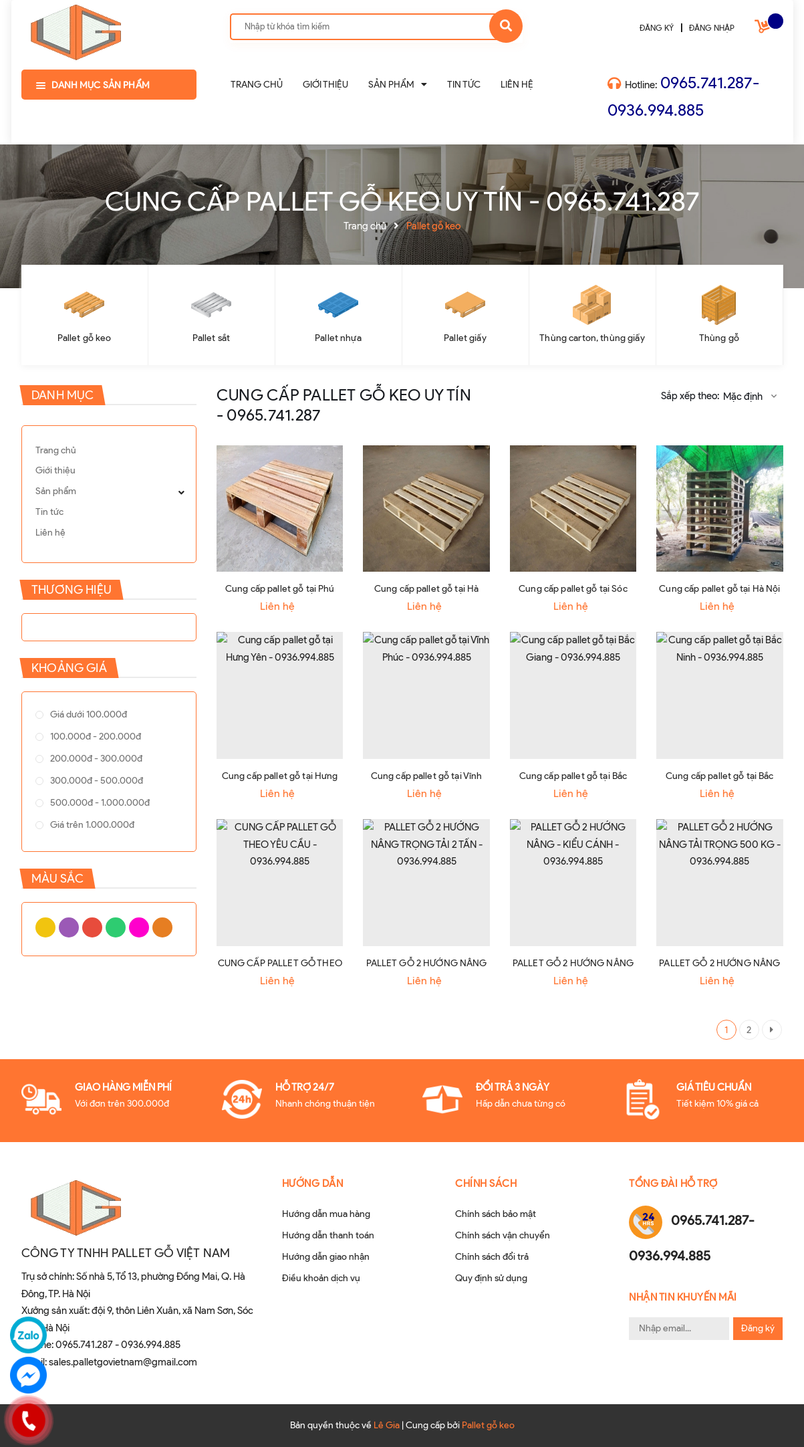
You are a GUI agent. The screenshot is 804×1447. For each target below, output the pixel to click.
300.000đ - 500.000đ (85, 810)
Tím (55, 954)
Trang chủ (55, 450)
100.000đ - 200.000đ (84, 750)
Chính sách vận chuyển (502, 1235)
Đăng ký (758, 1328)
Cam (109, 954)
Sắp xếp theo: (690, 396)
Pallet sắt (211, 338)
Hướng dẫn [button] (313, 1184)
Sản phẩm (55, 491)
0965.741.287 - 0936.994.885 (117, 1345)
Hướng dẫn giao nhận (326, 1256)
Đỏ (69, 954)
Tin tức (49, 512)
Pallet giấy (465, 338)
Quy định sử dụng (491, 1278)
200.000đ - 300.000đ (85, 780)
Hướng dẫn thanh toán (328, 1235)
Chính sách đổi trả (492, 1256)
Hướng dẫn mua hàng (326, 1214)
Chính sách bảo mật (495, 1214)
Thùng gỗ (719, 338)
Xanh (82, 954)
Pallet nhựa (338, 338)
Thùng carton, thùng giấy (591, 338)
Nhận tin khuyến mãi (683, 1297)
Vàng (42, 954)
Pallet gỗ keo (84, 338)
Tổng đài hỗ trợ (673, 1184)
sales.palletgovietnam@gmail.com (123, 1362)
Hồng (95, 954)
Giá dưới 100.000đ (77, 720)
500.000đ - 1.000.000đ (88, 840)
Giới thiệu (55, 470)
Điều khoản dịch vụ (321, 1278)
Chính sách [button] (486, 1184)
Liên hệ (50, 532)
